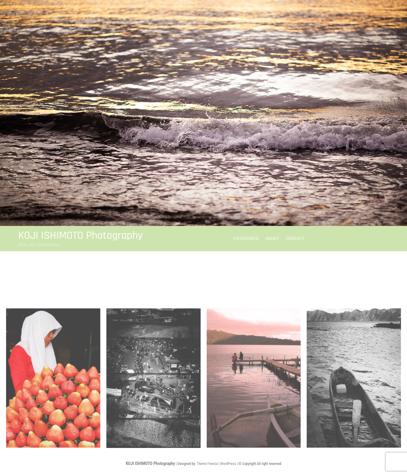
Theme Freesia (207, 464)
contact (295, 238)
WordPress (228, 464)
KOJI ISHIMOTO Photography (80, 235)
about (272, 238)
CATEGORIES (245, 238)
